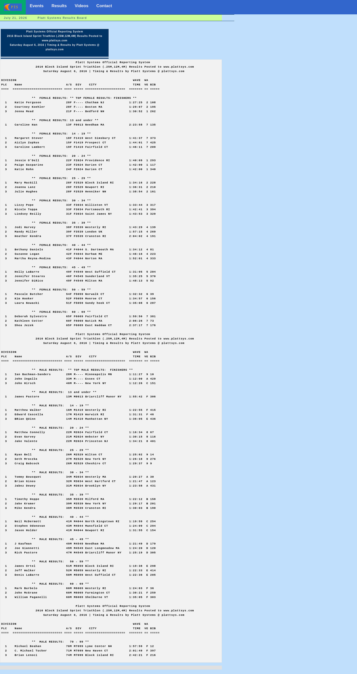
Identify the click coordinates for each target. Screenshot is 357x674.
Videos (81, 5)
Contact (104, 5)
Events (37, 5)
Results (59, 5)
